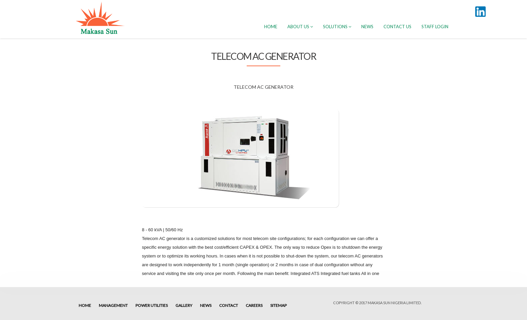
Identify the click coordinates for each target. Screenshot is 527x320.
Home (85, 305)
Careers (254, 305)
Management (113, 305)
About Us (300, 26)
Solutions (337, 26)
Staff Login (434, 26)
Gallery (183, 305)
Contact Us (397, 26)
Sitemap (278, 305)
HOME (270, 26)
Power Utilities (151, 305)
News (367, 26)
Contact (228, 305)
